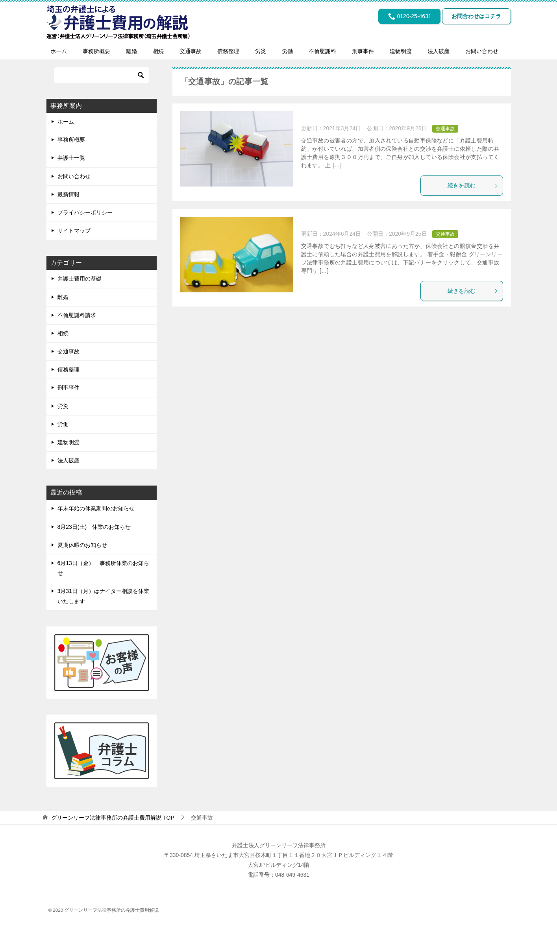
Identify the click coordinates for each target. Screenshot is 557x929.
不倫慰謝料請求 (76, 315)
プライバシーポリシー (85, 212)
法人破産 (438, 51)
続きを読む (473, 185)
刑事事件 (363, 51)
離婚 (131, 51)
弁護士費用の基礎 (79, 278)
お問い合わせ (481, 51)
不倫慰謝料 (322, 51)
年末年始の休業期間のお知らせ (96, 508)
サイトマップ (74, 230)
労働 (287, 51)
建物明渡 (401, 51)
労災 (260, 51)
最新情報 (68, 194)
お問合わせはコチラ (474, 18)
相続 (158, 51)
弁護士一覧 (71, 158)
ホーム (58, 51)
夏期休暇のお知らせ (82, 545)
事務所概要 (96, 51)
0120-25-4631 (402, 17)
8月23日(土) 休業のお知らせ (94, 527)
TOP (112, 817)
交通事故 (190, 51)
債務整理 (228, 51)
